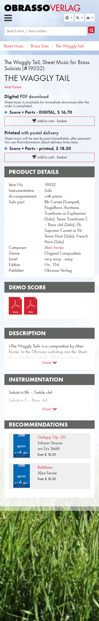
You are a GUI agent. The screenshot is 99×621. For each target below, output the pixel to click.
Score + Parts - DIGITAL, (40, 112)
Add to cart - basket (49, 121)
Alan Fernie (12, 87)
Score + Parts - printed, (40, 148)
